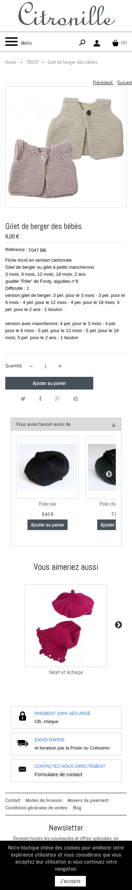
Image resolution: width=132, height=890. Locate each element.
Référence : (16, 249)
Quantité (13, 365)
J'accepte (70, 881)
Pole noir (47, 504)
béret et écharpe (66, 672)
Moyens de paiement (88, 800)
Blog (77, 807)
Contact (12, 800)
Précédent (103, 82)
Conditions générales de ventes (36, 807)
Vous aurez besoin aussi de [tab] (66, 424)
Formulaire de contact (58, 774)
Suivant (124, 82)
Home (10, 62)
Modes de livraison (44, 800)
